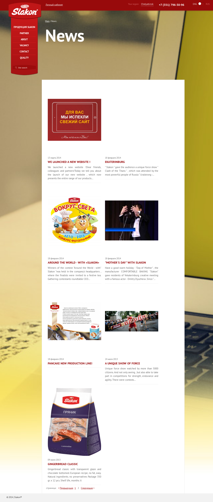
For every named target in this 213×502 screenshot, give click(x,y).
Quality (24, 57)
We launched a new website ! (69, 162)
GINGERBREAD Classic (63, 464)
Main (47, 21)
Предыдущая (66, 488)
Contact (24, 51)
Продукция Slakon (24, 27)
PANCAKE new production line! (70, 363)
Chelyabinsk (147, 3)
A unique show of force (122, 363)
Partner (24, 33)
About (24, 39)
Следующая (87, 488)
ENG (195, 4)
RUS (208, 4)
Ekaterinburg (115, 162)
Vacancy (24, 45)
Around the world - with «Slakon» (73, 262)
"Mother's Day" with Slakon (125, 262)
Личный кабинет (54, 4)
